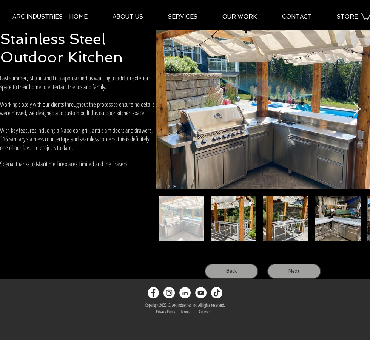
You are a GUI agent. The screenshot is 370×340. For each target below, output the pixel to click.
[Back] (231, 271)
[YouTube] (201, 292)
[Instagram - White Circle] (169, 292)
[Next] (294, 271)
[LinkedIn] (185, 292)
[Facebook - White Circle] (153, 292)
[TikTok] (216, 292)
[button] (365, 16)
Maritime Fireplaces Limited (65, 163)
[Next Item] (357, 109)
